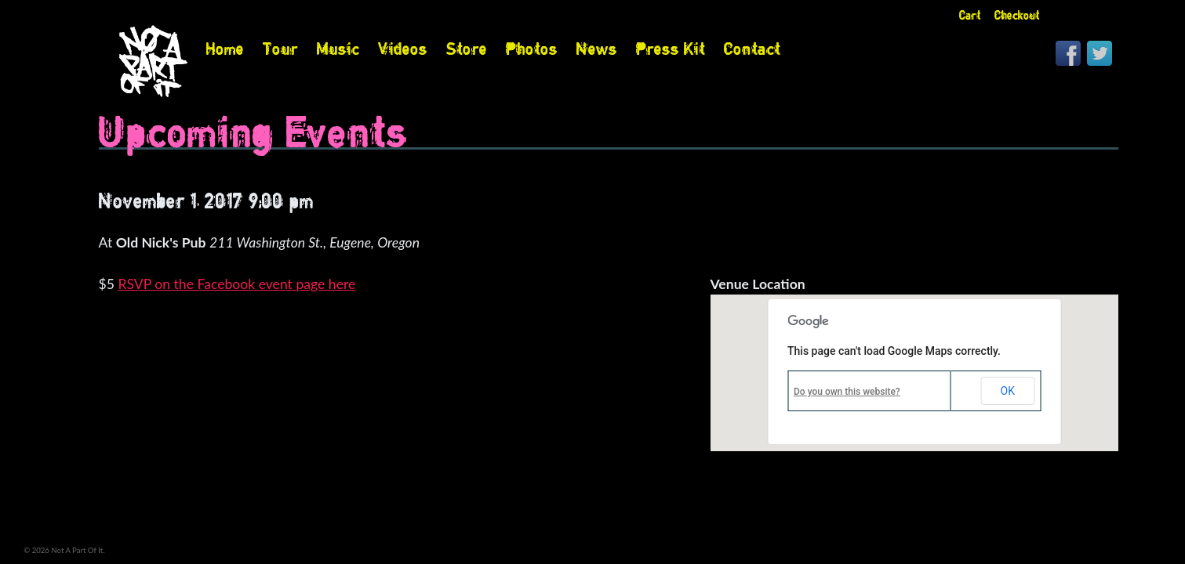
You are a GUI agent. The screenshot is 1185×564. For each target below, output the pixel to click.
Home (225, 48)
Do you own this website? (847, 391)
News (596, 48)
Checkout (1017, 15)
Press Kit (670, 48)
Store (466, 48)
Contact (752, 48)
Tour (280, 48)
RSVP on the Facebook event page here (236, 284)
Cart (970, 15)
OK (1008, 391)
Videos (402, 48)
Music (338, 48)
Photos (532, 48)
